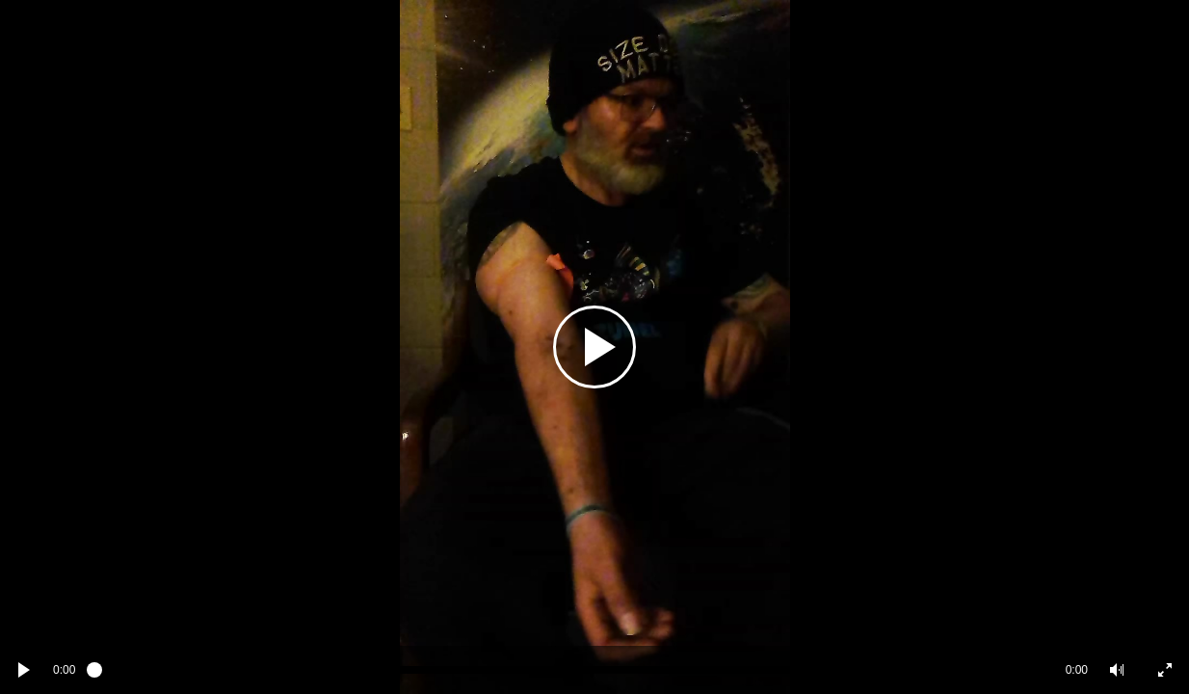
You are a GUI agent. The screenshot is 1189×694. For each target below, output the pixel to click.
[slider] (569, 670)
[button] (1117, 670)
